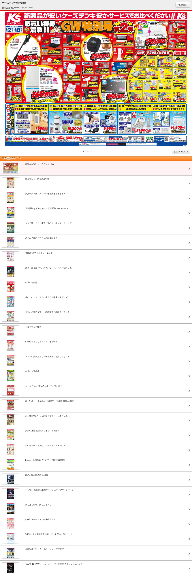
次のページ (179, 151)
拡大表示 (182, 5)
